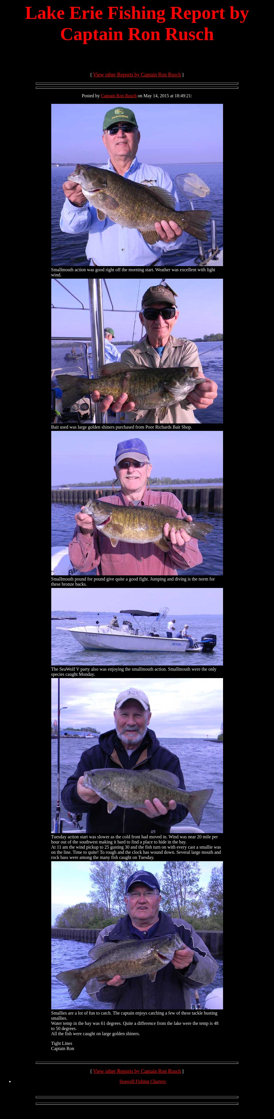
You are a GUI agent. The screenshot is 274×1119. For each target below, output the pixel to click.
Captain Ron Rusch (119, 95)
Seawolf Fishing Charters (142, 1081)
